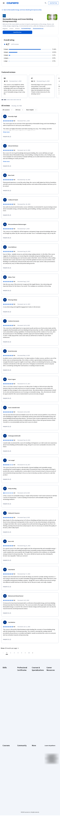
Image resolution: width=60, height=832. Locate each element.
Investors (34, 750)
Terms (33, 752)
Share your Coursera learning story (50, 728)
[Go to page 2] (10, 653)
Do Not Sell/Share (35, 780)
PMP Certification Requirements (50, 716)
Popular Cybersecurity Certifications (50, 722)
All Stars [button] (18, 110)
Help (33, 758)
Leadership (6, 752)
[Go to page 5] (21, 653)
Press (33, 747)
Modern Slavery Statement (36, 775)
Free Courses (6, 791)
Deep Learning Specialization (36, 692)
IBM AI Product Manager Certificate (21, 717)
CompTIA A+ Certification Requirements (50, 685)
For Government (7, 778)
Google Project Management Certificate (21, 698)
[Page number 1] (6, 653)
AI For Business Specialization (36, 678)
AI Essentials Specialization (36, 673)
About (4, 747)
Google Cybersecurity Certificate (21, 679)
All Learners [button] (6, 110)
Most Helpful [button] (30, 110)
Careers (5, 755)
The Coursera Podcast (21, 759)
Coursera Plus (6, 761)
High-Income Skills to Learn (50, 704)
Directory (34, 769)
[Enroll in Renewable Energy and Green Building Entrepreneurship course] (17, 32)
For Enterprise (7, 775)
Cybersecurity (6, 677)
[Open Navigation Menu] (3, 3)
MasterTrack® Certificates (6, 769)
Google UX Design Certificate (20, 704)
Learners (19, 747)
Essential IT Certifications (50, 699)
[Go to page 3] (14, 653)
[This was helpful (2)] (7, 342)
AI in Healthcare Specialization (36, 687)
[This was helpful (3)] (7, 268)
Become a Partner (5, 785)
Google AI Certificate (20, 673)
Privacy (34, 755)
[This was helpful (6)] (7, 137)
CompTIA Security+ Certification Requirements (50, 692)
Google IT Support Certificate (20, 692)
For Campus (6, 781)
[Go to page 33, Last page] (29, 653)
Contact (34, 763)
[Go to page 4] (18, 653)
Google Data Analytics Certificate (20, 685)
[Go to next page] (32, 653)
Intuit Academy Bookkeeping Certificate (21, 730)
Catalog (5, 758)
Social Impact (6, 788)
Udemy (4, 794)
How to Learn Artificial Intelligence (50, 709)
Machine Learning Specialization (36, 708)
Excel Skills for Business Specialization (36, 697)
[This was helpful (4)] (7, 238)
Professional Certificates (6, 764)
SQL (4, 700)
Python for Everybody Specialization (36, 721)
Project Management (6, 694)
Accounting (6, 670)
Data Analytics (6, 680)
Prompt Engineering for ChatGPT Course (36, 715)
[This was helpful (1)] (7, 532)
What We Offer (7, 750)
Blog (18, 755)
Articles (34, 766)
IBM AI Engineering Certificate (20, 711)
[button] (10, 648)
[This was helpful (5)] (7, 166)
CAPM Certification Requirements (50, 679)
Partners (19, 750)
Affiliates (34, 772)
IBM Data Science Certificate (20, 724)
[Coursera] (12, 3)
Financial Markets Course (36, 703)
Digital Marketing (7, 683)
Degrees (5, 773)
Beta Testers (21, 752)
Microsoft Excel (7, 690)
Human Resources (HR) (7, 686)
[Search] (45, 3)
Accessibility (35, 761)
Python (4, 697)
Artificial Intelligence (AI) (7, 673)
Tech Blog (20, 762)
